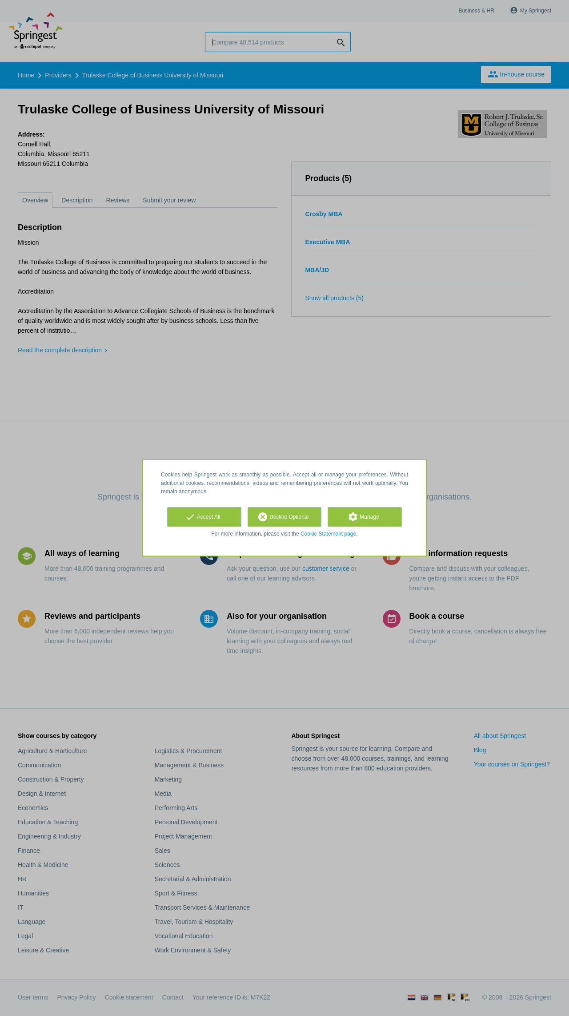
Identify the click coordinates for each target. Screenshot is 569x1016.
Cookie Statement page (328, 534)
